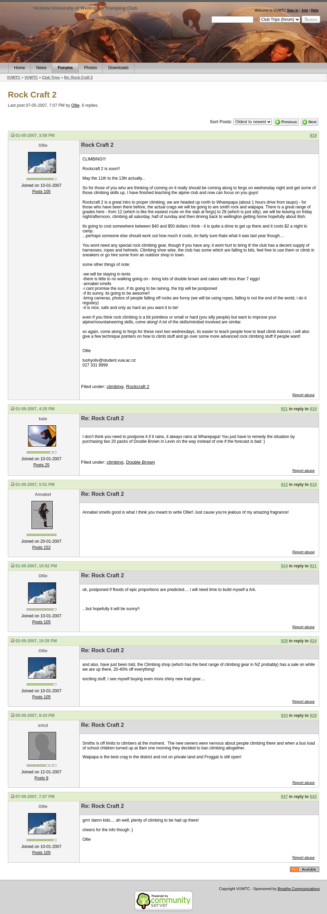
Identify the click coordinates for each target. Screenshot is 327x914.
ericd (43, 725)
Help (314, 10)
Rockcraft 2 (137, 386)
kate (43, 418)
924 (284, 566)
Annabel (43, 494)
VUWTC (13, 77)
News (41, 67)
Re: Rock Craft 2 (78, 77)
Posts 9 (41, 778)
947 (284, 796)
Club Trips (51, 77)
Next (312, 122)
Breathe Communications (298, 889)
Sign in (292, 10)
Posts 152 (41, 547)
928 (284, 641)
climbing (115, 386)
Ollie (75, 105)
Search (311, 19)
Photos (90, 67)
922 (284, 484)
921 (284, 409)
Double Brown (140, 462)
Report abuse (303, 395)
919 (313, 135)
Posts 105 (41, 191)
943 (284, 715)
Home (19, 67)
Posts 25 (42, 465)
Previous (289, 122)
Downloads (118, 67)
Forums (65, 67)
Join (305, 10)
